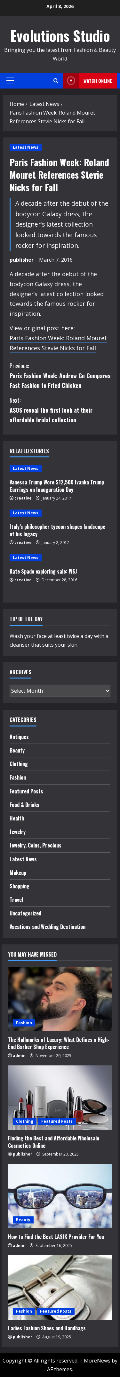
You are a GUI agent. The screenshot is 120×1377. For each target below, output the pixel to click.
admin (19, 1055)
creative (23, 498)
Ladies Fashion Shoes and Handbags (47, 1328)
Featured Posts (26, 791)
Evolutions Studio (60, 35)
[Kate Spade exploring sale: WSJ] (60, 558)
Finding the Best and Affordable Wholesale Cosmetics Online (53, 1141)
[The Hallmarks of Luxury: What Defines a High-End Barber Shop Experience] (60, 999)
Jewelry (18, 832)
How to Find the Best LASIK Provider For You (56, 1237)
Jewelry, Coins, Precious (35, 845)
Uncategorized (25, 913)
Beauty (17, 750)
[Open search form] (55, 80)
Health (17, 818)
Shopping (19, 886)
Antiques (19, 737)
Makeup (18, 872)
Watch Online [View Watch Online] (87, 81)
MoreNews (97, 1360)
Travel (16, 900)
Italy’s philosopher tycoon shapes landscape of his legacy (57, 530)
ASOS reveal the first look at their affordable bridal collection (60, 409)
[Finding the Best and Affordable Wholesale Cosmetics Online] (60, 1097)
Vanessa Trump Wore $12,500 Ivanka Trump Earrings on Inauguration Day (57, 485)
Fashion (18, 777)
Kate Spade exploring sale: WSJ (43, 571)
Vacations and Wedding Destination (47, 927)
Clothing (19, 764)
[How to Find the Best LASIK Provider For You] (60, 1196)
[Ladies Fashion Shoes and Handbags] (60, 1287)
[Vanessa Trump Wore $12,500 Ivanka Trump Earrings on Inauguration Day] (60, 469)
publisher (22, 259)
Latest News (25, 147)
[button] (10, 80)
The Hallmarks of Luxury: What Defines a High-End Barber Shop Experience (58, 1043)
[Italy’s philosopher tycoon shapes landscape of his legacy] (60, 513)
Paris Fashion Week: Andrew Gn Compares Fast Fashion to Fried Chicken (60, 375)
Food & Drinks (24, 805)
